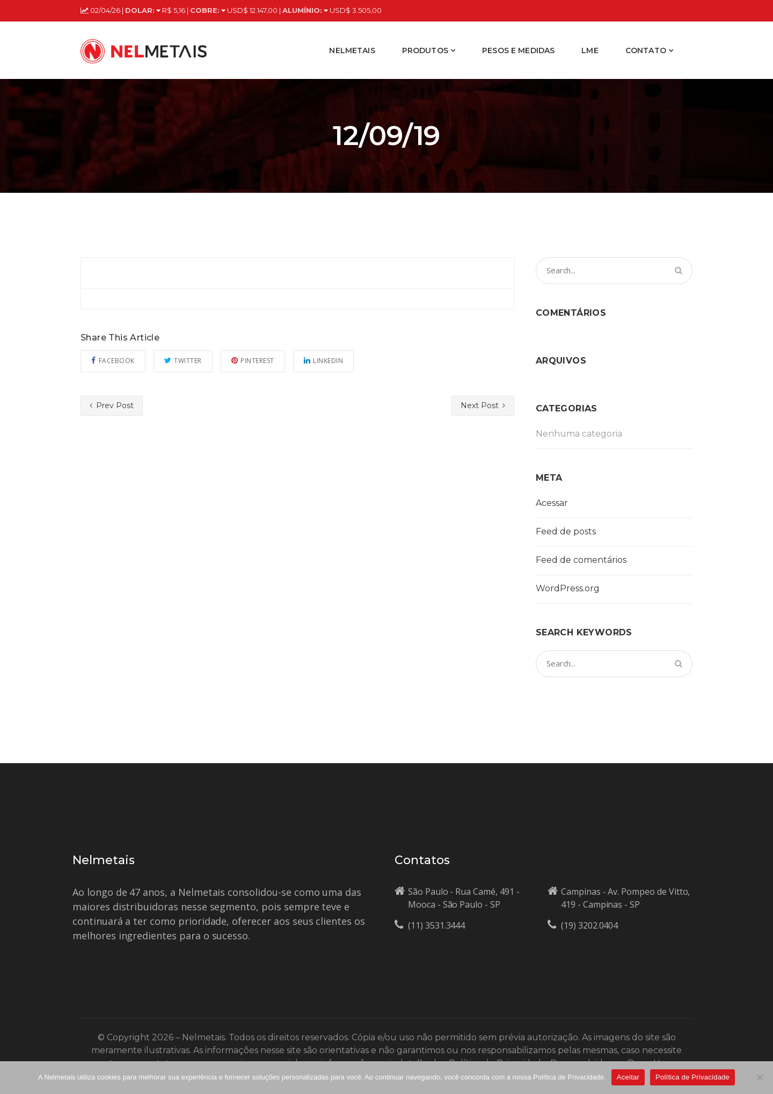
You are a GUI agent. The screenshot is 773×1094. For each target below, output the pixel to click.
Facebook (113, 360)
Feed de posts (566, 531)
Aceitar (628, 1077)
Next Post (483, 405)
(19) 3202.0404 (589, 925)
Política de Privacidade (692, 1077)
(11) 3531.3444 (436, 925)
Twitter (183, 360)
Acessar (552, 503)
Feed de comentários (581, 560)
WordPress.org (568, 588)
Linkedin (324, 360)
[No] (759, 1077)
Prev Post (112, 405)
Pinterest (252, 360)
